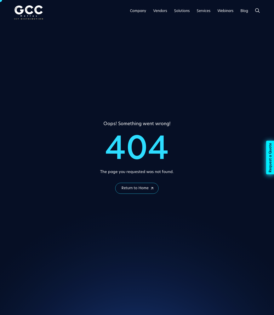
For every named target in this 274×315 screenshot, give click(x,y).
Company (138, 11)
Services (203, 11)
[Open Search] (257, 10)
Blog (244, 11)
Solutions (182, 11)
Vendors (160, 11)
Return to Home (135, 188)
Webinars (225, 11)
